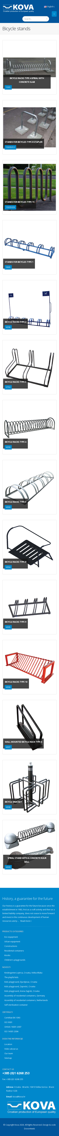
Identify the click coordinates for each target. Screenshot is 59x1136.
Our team (8, 1053)
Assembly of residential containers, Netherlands (26, 1000)
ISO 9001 (8, 1022)
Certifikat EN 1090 (12, 1017)
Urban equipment (12, 941)
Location (8, 1044)
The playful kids (11, 977)
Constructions (10, 946)
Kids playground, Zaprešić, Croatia (19, 986)
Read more (25, 921)
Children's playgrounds (14, 960)
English (49, 6)
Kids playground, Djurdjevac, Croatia (20, 982)
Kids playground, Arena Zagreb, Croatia (21, 991)
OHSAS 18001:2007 (12, 1027)
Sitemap (8, 1058)
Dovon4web (29, 1128)
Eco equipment (11, 937)
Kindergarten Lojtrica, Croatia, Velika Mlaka (23, 972)
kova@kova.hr (19, 1096)
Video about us (11, 1049)
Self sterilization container (16, 1005)
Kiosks (7, 955)
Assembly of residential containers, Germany (24, 995)
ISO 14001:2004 (11, 1031)
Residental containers (14, 950)
